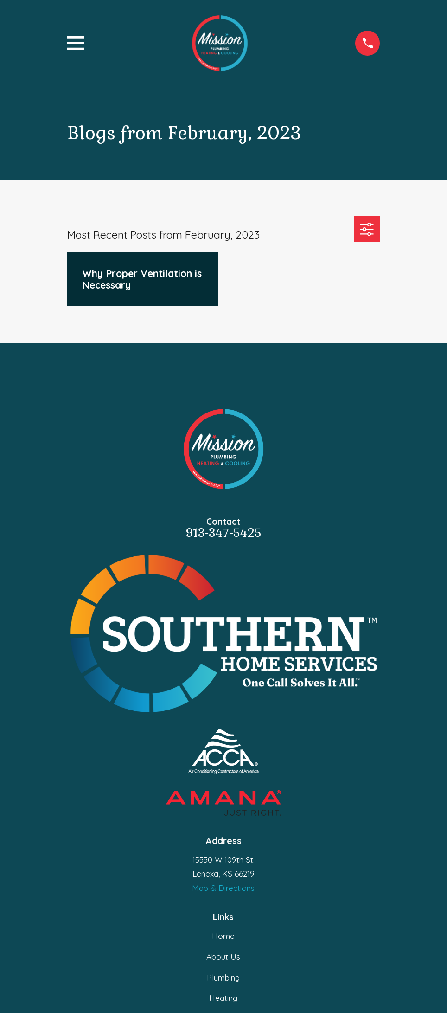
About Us (223, 956)
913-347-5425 (223, 533)
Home (223, 936)
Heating (223, 998)
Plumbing (223, 977)
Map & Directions (223, 888)
